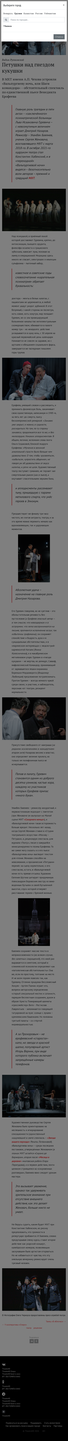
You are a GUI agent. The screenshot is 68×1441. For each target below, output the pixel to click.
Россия (39, 13)
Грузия (18, 13)
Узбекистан (50, 13)
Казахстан (29, 13)
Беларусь (8, 13)
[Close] (64, 5)
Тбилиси (7, 26)
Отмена (59, 36)
